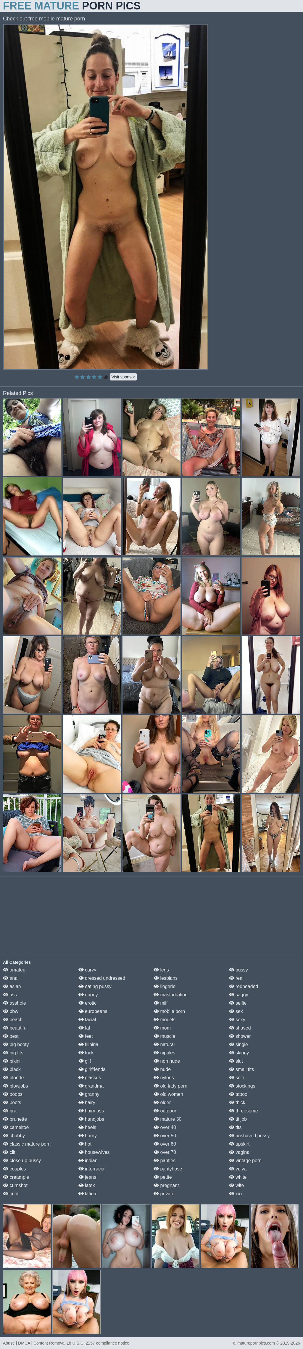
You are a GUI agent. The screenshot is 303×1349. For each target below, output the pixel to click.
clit (9, 1152)
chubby (14, 1135)
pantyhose (168, 1168)
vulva (238, 1168)
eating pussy (95, 986)
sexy (237, 1019)
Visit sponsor (123, 377)
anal (11, 978)
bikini (11, 1061)
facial (87, 1019)
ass (10, 994)
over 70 (165, 1152)
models (164, 1019)
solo (236, 1077)
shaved (240, 1027)
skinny (239, 1052)
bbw (10, 1011)
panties (164, 1160)
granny (88, 1094)
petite (163, 1177)
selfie (238, 1003)
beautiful (15, 1027)
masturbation (171, 994)
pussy (238, 969)
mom (162, 1027)
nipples (164, 1052)
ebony (88, 994)
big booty (16, 1044)
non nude (167, 1061)
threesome (243, 1110)
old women (168, 1094)
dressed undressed (101, 978)
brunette (15, 1119)
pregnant (166, 1185)
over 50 (165, 1135)
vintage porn (245, 1160)
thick (237, 1102)
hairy (86, 1102)
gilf (84, 1061)
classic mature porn (27, 1143)
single (238, 1044)
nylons (164, 1077)
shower (240, 1036)
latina (87, 1193)
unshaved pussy (249, 1135)
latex (86, 1185)
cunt (11, 1193)
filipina (88, 1044)
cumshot (15, 1185)
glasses (89, 1077)
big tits (13, 1052)
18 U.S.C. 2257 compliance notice (98, 1343)
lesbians (166, 978)
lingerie (164, 986)
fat (84, 1027)
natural (164, 1044)
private (164, 1193)
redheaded (243, 986)
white (238, 1177)
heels (87, 1127)
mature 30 (167, 1119)
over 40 (165, 1127)
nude (162, 1069)
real (236, 978)
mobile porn (169, 1011)
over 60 (165, 1143)
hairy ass (91, 1110)
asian (12, 986)
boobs (12, 1094)
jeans (87, 1177)
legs (161, 969)
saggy (238, 994)
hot (85, 1143)
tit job (238, 1119)
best (11, 1036)
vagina (239, 1152)
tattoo (238, 1094)
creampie (16, 1177)
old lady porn (170, 1085)
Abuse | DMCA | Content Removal (34, 1343)
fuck (86, 1052)
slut (236, 1061)
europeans (92, 1011)
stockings (242, 1085)
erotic (87, 1003)
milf (160, 1003)
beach (12, 1019)
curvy (87, 969)
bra (10, 1110)
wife (236, 1185)
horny (87, 1135)
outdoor (165, 1110)
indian (88, 1160)
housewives (94, 1152)
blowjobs (15, 1085)
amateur (15, 969)
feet (85, 1036)
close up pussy (22, 1160)
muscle (164, 1036)
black (12, 1069)
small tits (241, 1069)
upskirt (239, 1143)
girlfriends (92, 1069)
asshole (14, 1003)
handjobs (91, 1119)
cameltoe (16, 1127)
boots (12, 1102)
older (162, 1102)
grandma (91, 1085)
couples (14, 1168)
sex (236, 1011)
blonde (13, 1077)
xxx (236, 1193)
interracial (92, 1168)
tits (235, 1127)
